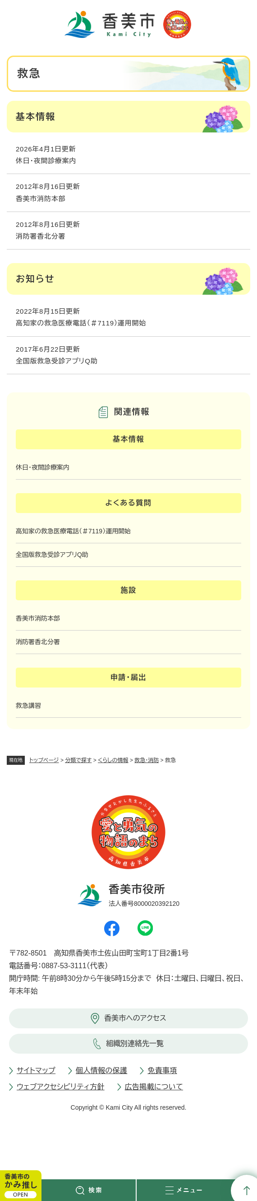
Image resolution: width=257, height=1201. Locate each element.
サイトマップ (36, 1070)
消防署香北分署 (40, 236)
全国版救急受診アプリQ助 (56, 361)
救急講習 (28, 705)
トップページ (44, 760)
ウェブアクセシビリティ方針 (61, 1087)
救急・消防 (146, 760)
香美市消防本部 (40, 199)
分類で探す (78, 760)
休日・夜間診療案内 (46, 161)
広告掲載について (154, 1087)
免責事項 (162, 1070)
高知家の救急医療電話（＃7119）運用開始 (81, 323)
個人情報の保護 (101, 1070)
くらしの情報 (113, 760)
